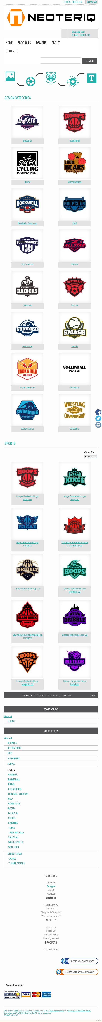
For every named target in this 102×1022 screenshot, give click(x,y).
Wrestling (74, 429)
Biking (27, 182)
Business (12, 742)
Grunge (12, 858)
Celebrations (14, 748)
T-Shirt (11, 721)
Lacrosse (27, 305)
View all (8, 716)
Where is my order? (51, 916)
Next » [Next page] (93, 695)
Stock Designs (15, 853)
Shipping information (51, 912)
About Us (51, 927)
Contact (11, 51)
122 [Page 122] (69, 695)
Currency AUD (92, 1)
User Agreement (51, 938)
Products (24, 42)
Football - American (27, 223)
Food (10, 753)
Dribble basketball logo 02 (27, 588)
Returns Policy (51, 905)
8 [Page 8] (54, 695)
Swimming (27, 346)
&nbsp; (27, 122)
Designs (41, 42)
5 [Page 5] (45, 695)
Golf (74, 223)
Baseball (27, 140)
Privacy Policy (51, 934)
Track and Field (27, 387)
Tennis (74, 346)
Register (77, 2)
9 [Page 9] (56, 695)
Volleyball (74, 387)
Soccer (74, 305)
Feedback (51, 931)
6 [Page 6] (48, 695)
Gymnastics (27, 264)
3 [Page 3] (40, 695)
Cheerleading (74, 182)
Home (9, 42)
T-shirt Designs (16, 863)
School (11, 763)
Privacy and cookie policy (79, 1011)
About (56, 42)
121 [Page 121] (64, 695)
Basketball (75, 140)
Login (67, 2)
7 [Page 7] (51, 695)
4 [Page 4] (42, 695)
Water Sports (27, 429)
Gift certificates (51, 949)
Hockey (74, 264)
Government (14, 758)
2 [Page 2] (37, 695)
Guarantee (51, 908)
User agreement (56, 1011)
